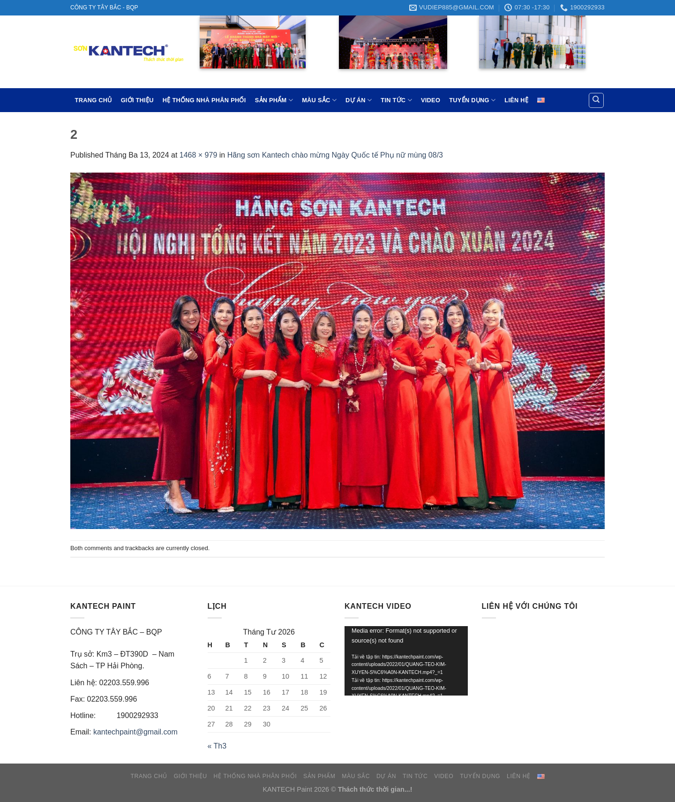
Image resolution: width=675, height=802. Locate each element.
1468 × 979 (199, 155)
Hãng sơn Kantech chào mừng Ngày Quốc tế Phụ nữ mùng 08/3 (335, 155)
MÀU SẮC (319, 100)
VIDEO (430, 100)
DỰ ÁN (358, 100)
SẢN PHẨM (274, 100)
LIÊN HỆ (516, 100)
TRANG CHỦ (93, 100)
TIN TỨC (396, 100)
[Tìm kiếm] (596, 100)
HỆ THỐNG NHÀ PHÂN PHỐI (204, 100)
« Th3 (217, 746)
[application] (406, 661)
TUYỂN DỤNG (472, 100)
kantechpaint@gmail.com (135, 732)
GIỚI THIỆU (137, 100)
